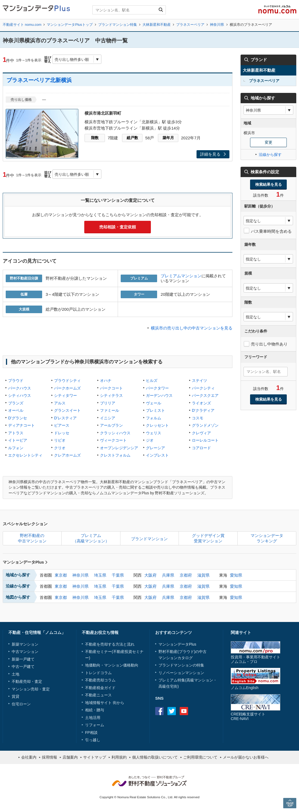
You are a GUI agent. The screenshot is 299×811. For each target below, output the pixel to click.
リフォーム (94, 725)
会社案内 (28, 757)
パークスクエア (205, 395)
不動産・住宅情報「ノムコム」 (37, 632)
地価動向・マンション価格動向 (111, 665)
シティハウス (19, 395)
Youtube (184, 711)
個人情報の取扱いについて (155, 757)
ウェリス (153, 433)
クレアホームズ (67, 455)
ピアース (61, 425)
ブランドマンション (149, 538)
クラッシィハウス (115, 433)
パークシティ (203, 388)
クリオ (60, 448)
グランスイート (67, 410)
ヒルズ (151, 380)
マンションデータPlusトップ (69, 25)
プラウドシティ (67, 380)
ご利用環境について (200, 757)
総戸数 (132, 138)
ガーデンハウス (159, 395)
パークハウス (19, 388)
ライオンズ (201, 403)
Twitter (171, 711)
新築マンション (25, 644)
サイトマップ (94, 757)
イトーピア (17, 440)
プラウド (15, 380)
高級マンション (199, 680)
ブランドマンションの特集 (181, 665)
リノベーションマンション (181, 673)
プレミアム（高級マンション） (91, 538)
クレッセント (157, 425)
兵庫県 (168, 575)
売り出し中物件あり (269, 344)
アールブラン (111, 425)
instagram (196, 711)
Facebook (159, 711)
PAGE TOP (289, 803)
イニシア (107, 418)
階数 (95, 138)
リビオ (60, 440)
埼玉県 (100, 575)
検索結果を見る (268, 184)
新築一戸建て (23, 659)
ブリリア (107, 403)
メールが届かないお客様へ (246, 757)
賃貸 (15, 696)
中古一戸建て (23, 666)
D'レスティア (65, 418)
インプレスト (157, 455)
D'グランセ (17, 418)
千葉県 (118, 575)
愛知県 (236, 575)
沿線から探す (270, 154)
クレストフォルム (115, 455)
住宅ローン (21, 704)
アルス (60, 403)
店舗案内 (70, 757)
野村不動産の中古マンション (32, 538)
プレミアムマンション (181, 276)
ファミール (109, 410)
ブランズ (15, 403)
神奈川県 (217, 25)
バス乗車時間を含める (271, 231)
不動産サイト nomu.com (22, 25)
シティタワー (65, 395)
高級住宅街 (167, 686)
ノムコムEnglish (244, 688)
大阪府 (150, 575)
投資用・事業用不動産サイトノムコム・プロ (255, 659)
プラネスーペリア (190, 25)
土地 (15, 674)
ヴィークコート (113, 440)
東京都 (61, 575)
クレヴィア (201, 433)
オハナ (105, 380)
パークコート (111, 388)
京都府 (186, 575)
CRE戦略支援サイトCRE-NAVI (248, 716)
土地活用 (92, 717)
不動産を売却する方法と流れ (110, 644)
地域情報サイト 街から (104, 702)
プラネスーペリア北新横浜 (39, 80)
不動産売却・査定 (27, 681)
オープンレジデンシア (119, 448)
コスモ (197, 418)
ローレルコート (205, 440)
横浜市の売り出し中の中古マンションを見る (191, 328)
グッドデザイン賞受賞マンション (208, 538)
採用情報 (49, 757)
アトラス (15, 433)
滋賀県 (203, 575)
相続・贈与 (94, 710)
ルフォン (15, 448)
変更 (268, 142)
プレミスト (155, 410)
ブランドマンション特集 (117, 25)
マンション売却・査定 (31, 689)
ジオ (150, 440)
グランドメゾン (205, 425)
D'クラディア (203, 410)
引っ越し (92, 740)
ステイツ (199, 380)
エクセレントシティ (25, 455)
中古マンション (25, 651)
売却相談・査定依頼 (117, 227)
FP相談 (91, 732)
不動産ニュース (98, 695)
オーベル (15, 410)
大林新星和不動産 (156, 25)
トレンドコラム (98, 673)
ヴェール (153, 403)
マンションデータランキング (267, 538)
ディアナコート (21, 425)
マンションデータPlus (25, 562)
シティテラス (111, 395)
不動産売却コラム (100, 680)
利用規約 (119, 757)
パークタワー (157, 388)
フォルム (153, 418)
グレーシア (155, 448)
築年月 (168, 138)
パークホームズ (67, 388)
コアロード (201, 448)
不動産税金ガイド (100, 688)
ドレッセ (61, 433)
